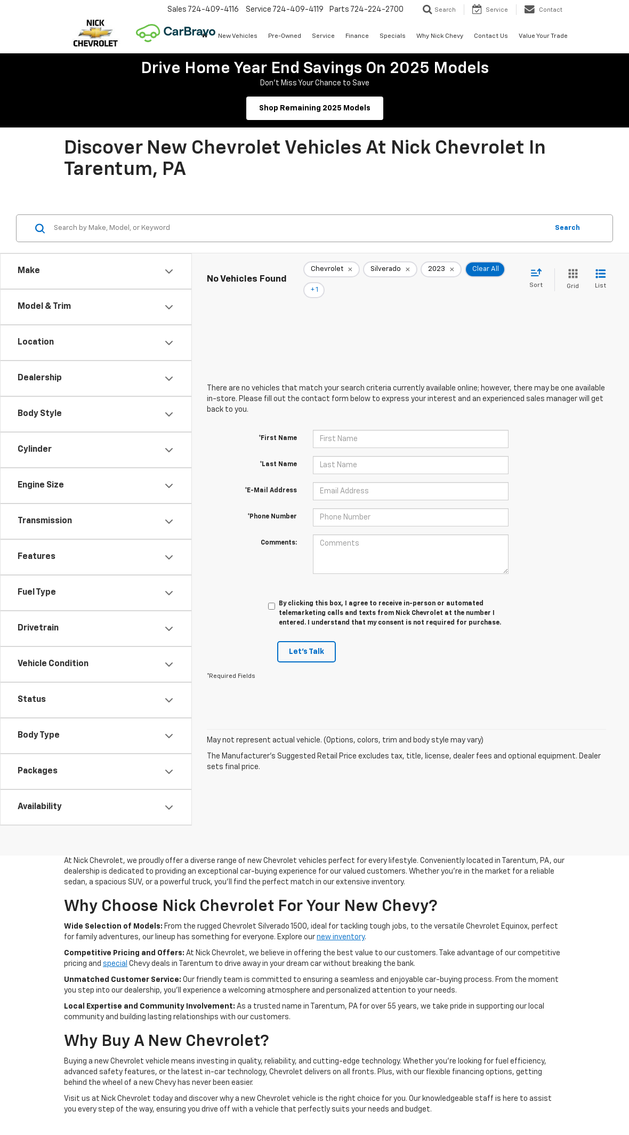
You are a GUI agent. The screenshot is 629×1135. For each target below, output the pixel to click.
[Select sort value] (539, 271)
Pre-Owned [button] (284, 36)
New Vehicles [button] (237, 36)
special (115, 964)
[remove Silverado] (390, 273)
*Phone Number (272, 502)
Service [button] (323, 36)
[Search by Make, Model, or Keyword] (299, 228)
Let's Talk (306, 637)
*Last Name (278, 449)
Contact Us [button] (491, 36)
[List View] (600, 272)
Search (567, 228)
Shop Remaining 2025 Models (314, 108)
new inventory (341, 937)
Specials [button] (393, 36)
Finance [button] (357, 36)
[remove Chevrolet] (331, 273)
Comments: (279, 528)
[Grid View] (570, 272)
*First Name (278, 423)
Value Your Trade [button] (543, 36)
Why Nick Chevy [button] (439, 36)
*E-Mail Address (271, 476)
